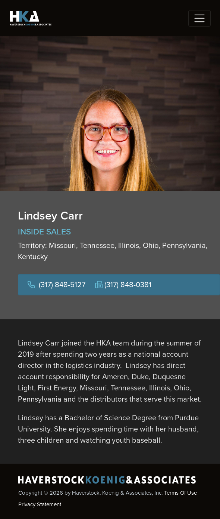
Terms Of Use (180, 493)
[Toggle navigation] (199, 18)
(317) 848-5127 (62, 284)
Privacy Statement (39, 504)
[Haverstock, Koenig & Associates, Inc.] (30, 18)
